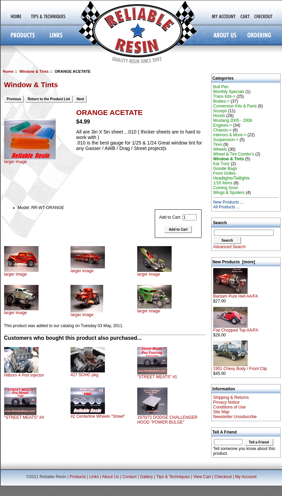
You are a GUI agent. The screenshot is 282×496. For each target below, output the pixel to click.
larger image (21, 272)
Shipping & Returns (231, 397)
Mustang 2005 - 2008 (232, 120)
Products (77, 476)
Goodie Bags (225, 168)
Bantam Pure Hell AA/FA (235, 294)
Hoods (219, 115)
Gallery (146, 476)
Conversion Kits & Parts (235, 106)
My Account (246, 476)
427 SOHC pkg (84, 374)
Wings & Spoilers (229, 192)
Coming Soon (225, 187)
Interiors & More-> (229, 134)
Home (8, 71)
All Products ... (226, 207)
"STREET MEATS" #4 (24, 417)
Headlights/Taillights (231, 178)
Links (94, 476)
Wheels (220, 149)
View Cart (202, 476)
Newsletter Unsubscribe (235, 416)
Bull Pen (221, 86)
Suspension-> (226, 139)
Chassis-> (222, 130)
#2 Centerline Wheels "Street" (97, 416)
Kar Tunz (221, 163)
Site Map (221, 412)
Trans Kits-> (224, 96)
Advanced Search (229, 246)
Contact (129, 476)
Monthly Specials (229, 91)
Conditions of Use (229, 407)
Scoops (220, 110)
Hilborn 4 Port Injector (24, 375)
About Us (110, 476)
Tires (217, 144)
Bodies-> (221, 101)
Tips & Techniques (172, 476)
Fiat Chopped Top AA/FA (235, 328)
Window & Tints (33, 71)
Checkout (223, 476)
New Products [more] (233, 261)
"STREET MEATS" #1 (157, 376)
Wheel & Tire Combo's (233, 154)
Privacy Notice (226, 402)
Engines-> (222, 125)
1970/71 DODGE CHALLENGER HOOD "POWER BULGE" (167, 420)
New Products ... (228, 202)
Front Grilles (224, 173)
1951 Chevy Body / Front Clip (240, 366)
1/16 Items (222, 183)
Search (220, 222)
